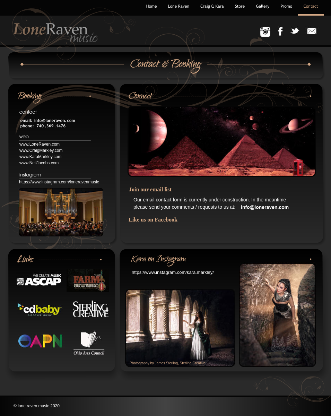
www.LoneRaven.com (39, 144)
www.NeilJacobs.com (39, 163)
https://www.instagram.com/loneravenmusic (59, 182)
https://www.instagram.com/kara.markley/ (173, 272)
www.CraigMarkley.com (40, 150)
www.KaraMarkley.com (40, 156)
